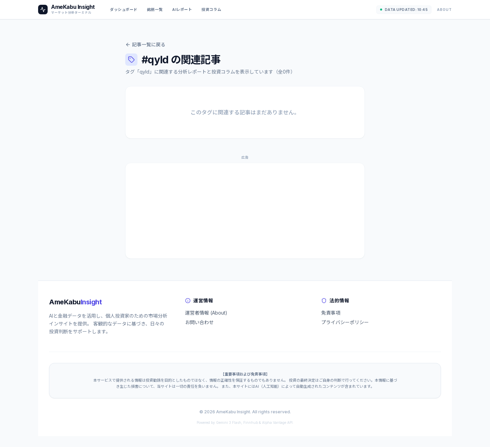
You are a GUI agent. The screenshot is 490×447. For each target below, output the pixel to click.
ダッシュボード (123, 9)
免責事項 (330, 313)
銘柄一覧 (155, 9)
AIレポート (182, 9)
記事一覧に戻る (145, 44)
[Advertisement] (245, 210)
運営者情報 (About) (206, 313)
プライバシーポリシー (345, 322)
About (444, 9)
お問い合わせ (199, 322)
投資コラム (211, 9)
